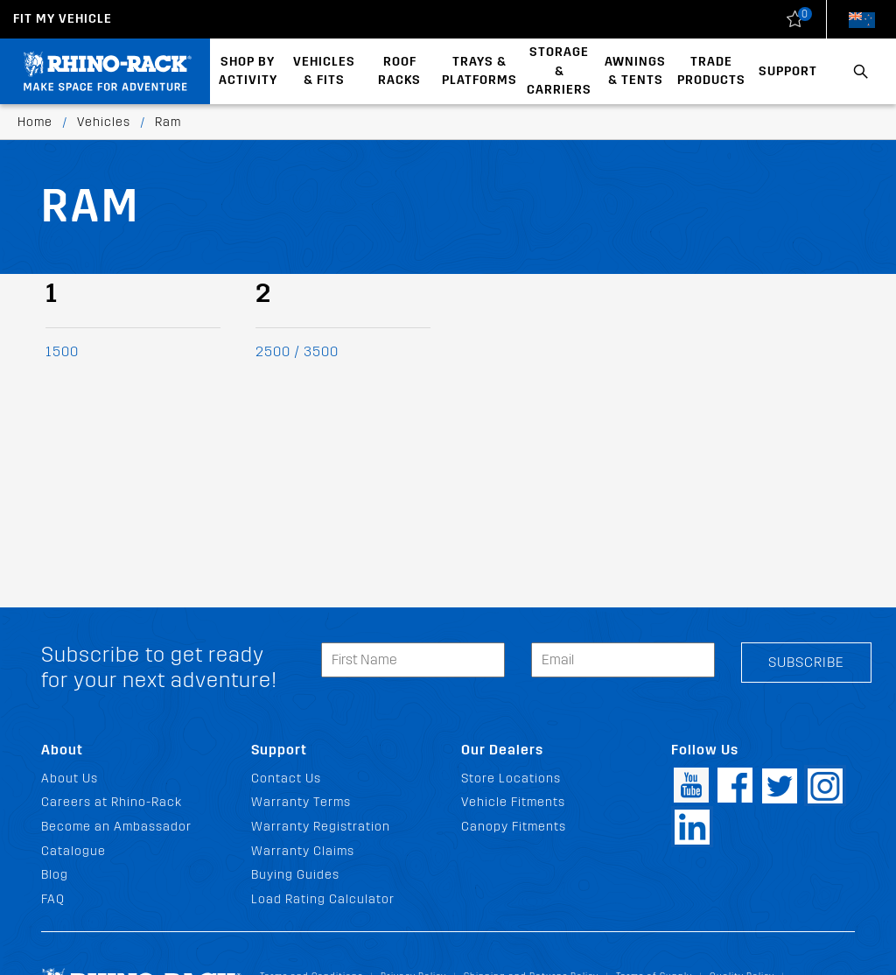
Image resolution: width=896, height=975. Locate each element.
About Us (69, 778)
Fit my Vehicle (62, 18)
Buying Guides (295, 874)
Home (35, 122)
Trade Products (711, 71)
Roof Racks (399, 71)
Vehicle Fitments (513, 802)
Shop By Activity (248, 71)
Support (788, 71)
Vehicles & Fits (324, 71)
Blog (54, 874)
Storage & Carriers (559, 71)
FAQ (53, 899)
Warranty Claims (302, 851)
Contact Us (286, 778)
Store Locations (511, 778)
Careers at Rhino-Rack (111, 802)
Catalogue (73, 851)
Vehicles (103, 122)
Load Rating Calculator (323, 899)
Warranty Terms (301, 802)
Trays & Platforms (479, 71)
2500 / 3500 (297, 351)
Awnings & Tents (635, 71)
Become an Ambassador (116, 826)
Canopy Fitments (513, 826)
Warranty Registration (320, 826)
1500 (62, 351)
